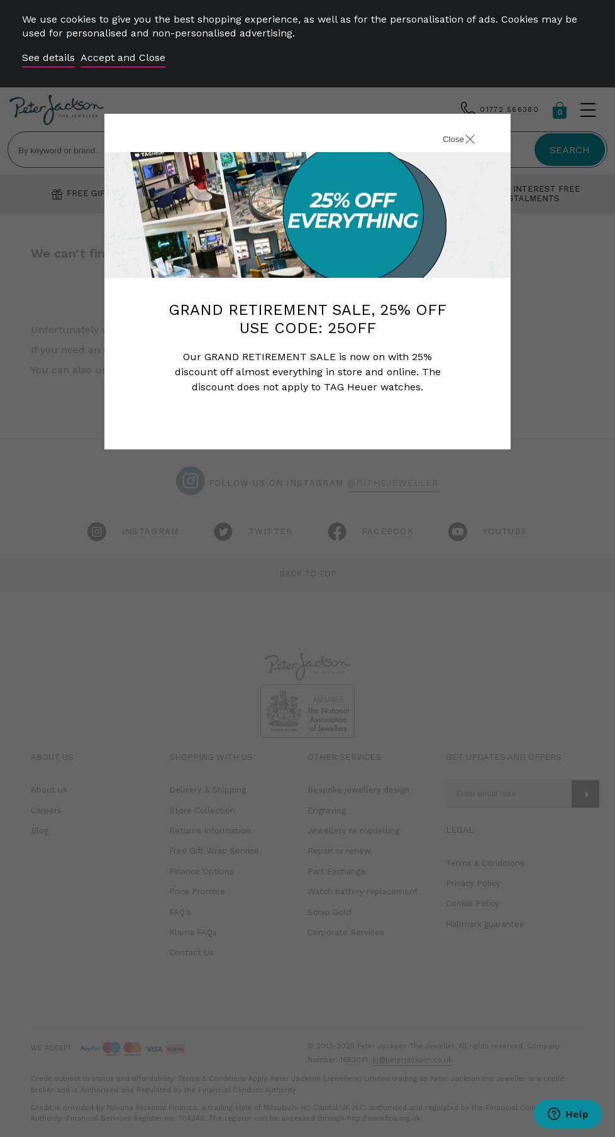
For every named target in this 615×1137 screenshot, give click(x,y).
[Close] (444, 141)
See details (48, 57)
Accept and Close (122, 57)
